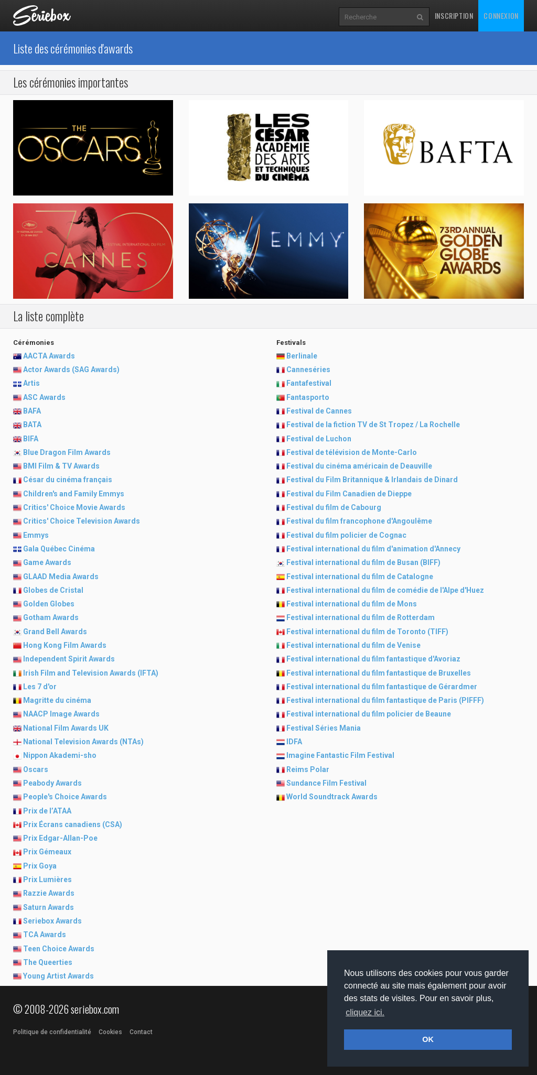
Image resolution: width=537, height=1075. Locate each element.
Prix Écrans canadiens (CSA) (72, 824)
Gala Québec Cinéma (59, 549)
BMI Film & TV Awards (61, 466)
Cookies (110, 1032)
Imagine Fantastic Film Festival (340, 755)
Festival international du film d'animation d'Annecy (373, 549)
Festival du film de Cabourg (333, 507)
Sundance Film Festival (326, 783)
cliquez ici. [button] (365, 1012)
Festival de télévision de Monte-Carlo (351, 452)
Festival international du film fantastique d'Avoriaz (373, 659)
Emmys (36, 535)
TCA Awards (44, 934)
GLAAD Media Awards (61, 576)
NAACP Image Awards (61, 714)
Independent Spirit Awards (69, 659)
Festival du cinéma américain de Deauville (359, 466)
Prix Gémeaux (47, 852)
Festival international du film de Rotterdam (360, 617)
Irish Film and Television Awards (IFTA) (90, 673)
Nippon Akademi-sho (59, 755)
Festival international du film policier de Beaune (368, 714)
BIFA (30, 439)
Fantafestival (308, 383)
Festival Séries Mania (323, 728)
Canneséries (308, 369)
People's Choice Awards (65, 796)
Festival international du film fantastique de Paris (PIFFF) (385, 700)
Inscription (454, 15)
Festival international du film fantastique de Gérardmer (381, 686)
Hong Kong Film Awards (64, 645)
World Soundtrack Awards (332, 796)
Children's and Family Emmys (73, 494)
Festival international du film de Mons (351, 604)
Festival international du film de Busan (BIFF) (363, 562)
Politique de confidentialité (52, 1032)
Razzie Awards (48, 893)
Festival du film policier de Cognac (346, 535)
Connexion (501, 15)
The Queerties (47, 962)
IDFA (294, 741)
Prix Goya (40, 866)
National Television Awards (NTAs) (83, 741)
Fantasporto (307, 397)
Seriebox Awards (52, 921)
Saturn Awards (48, 907)
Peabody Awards (52, 783)
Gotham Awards (51, 617)
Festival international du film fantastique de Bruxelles (378, 673)
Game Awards (47, 562)
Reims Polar (307, 769)
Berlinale (301, 356)
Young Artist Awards (58, 976)
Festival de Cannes (319, 411)
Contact (141, 1032)
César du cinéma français (67, 479)
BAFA (32, 411)
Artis (31, 383)
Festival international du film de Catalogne (359, 576)
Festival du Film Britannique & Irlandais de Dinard (372, 479)
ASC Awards (44, 397)
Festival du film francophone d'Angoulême (359, 521)
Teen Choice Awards (58, 948)
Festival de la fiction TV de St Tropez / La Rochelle (373, 424)
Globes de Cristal (53, 590)
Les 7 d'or (40, 686)
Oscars (35, 769)
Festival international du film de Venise (353, 645)
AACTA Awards (49, 356)
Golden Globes (48, 604)
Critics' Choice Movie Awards (74, 507)
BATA (32, 424)
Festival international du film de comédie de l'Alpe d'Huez (385, 590)
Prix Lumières (47, 879)
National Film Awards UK (66, 728)
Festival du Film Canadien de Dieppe (349, 494)
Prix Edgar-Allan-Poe (60, 838)
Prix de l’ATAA (47, 811)
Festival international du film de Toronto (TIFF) (367, 631)
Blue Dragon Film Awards (67, 452)
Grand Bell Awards (55, 631)
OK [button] (428, 1039)
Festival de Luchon (318, 439)
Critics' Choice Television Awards (81, 521)
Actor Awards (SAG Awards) (71, 369)
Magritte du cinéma (57, 700)
